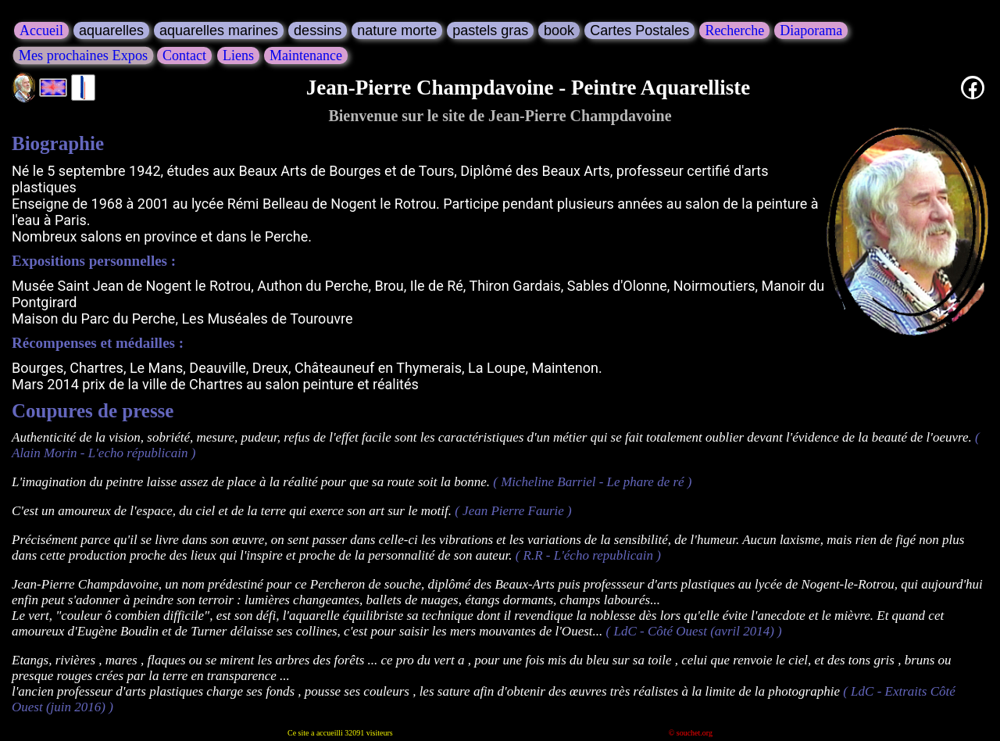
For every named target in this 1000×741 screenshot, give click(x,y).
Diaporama (811, 30)
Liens (238, 55)
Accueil (41, 30)
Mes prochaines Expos (83, 55)
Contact (184, 55)
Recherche (734, 30)
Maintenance (306, 55)
